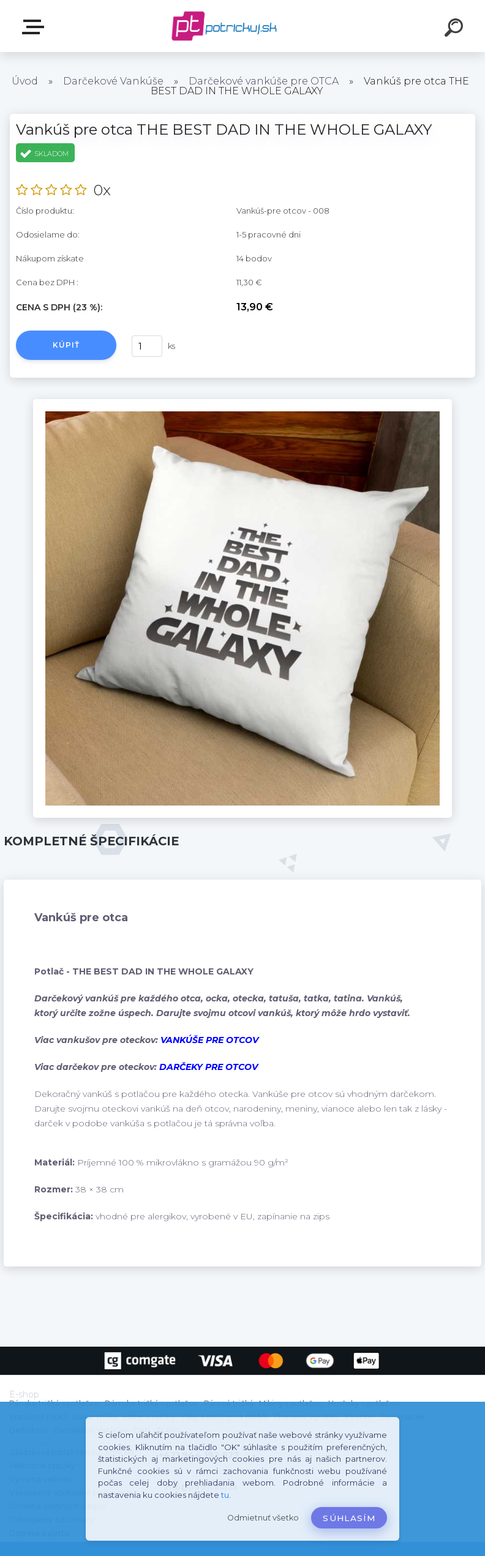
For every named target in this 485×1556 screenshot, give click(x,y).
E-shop (35, 27)
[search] (456, 29)
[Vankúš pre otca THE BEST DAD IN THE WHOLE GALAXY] (242, 403)
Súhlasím (349, 1518)
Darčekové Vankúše (113, 81)
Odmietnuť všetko (263, 1517)
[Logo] (224, 26)
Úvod (25, 81)
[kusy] (147, 346)
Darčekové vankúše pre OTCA (264, 81)
